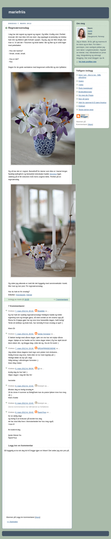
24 (39, 369)
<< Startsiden (12, 522)
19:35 (26, 299)
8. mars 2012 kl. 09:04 (24, 369)
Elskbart (81, 106)
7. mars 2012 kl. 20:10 (24, 311)
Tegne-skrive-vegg (85, 110)
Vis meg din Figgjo (86, 95)
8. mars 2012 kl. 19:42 (24, 412)
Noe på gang (83, 99)
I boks (80, 85)
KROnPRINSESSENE (47, 348)
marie (90, 31)
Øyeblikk (41, 311)
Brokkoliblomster (85, 92)
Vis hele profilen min (87, 62)
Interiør (29, 295)
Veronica (53, 174)
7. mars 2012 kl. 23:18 (24, 348)
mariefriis (17, 12)
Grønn (81, 81)
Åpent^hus (42, 412)
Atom (37, 517)
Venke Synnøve (44, 334)
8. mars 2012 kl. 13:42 (24, 386)
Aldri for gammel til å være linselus (92, 103)
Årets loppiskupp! (85, 88)
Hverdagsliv (20, 295)
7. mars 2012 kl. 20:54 (24, 334)
